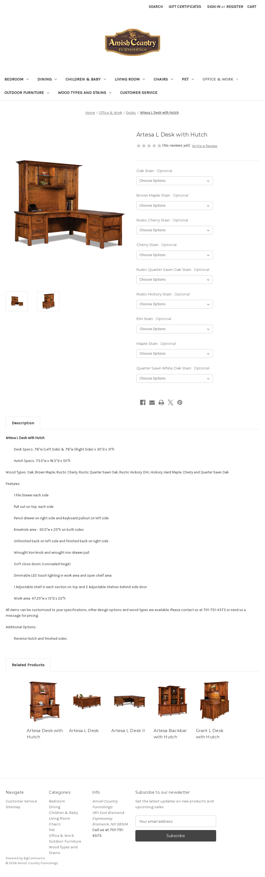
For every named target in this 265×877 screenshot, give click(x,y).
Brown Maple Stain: (162, 195)
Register (234, 6)
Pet (188, 79)
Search (156, 6)
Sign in (213, 6)
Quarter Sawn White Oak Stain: (173, 368)
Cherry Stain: (156, 244)
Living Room (130, 79)
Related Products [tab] (28, 664)
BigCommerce (34, 858)
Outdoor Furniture (26, 92)
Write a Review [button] (204, 146)
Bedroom (16, 79)
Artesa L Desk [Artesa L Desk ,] (84, 730)
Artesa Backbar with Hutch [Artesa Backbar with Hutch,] (170, 733)
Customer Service (138, 92)
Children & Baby (85, 79)
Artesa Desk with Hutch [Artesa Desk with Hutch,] (45, 733)
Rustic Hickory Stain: (163, 294)
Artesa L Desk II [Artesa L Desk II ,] (128, 730)
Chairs (163, 79)
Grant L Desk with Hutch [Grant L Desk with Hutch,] (209, 733)
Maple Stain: (156, 343)
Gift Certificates (185, 6)
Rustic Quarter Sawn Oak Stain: (173, 269)
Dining (47, 79)
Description (23, 422)
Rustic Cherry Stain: (162, 220)
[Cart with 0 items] (251, 6)
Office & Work (220, 79)
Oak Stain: (154, 170)
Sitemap (13, 807)
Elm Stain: (153, 318)
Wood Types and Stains (84, 92)
